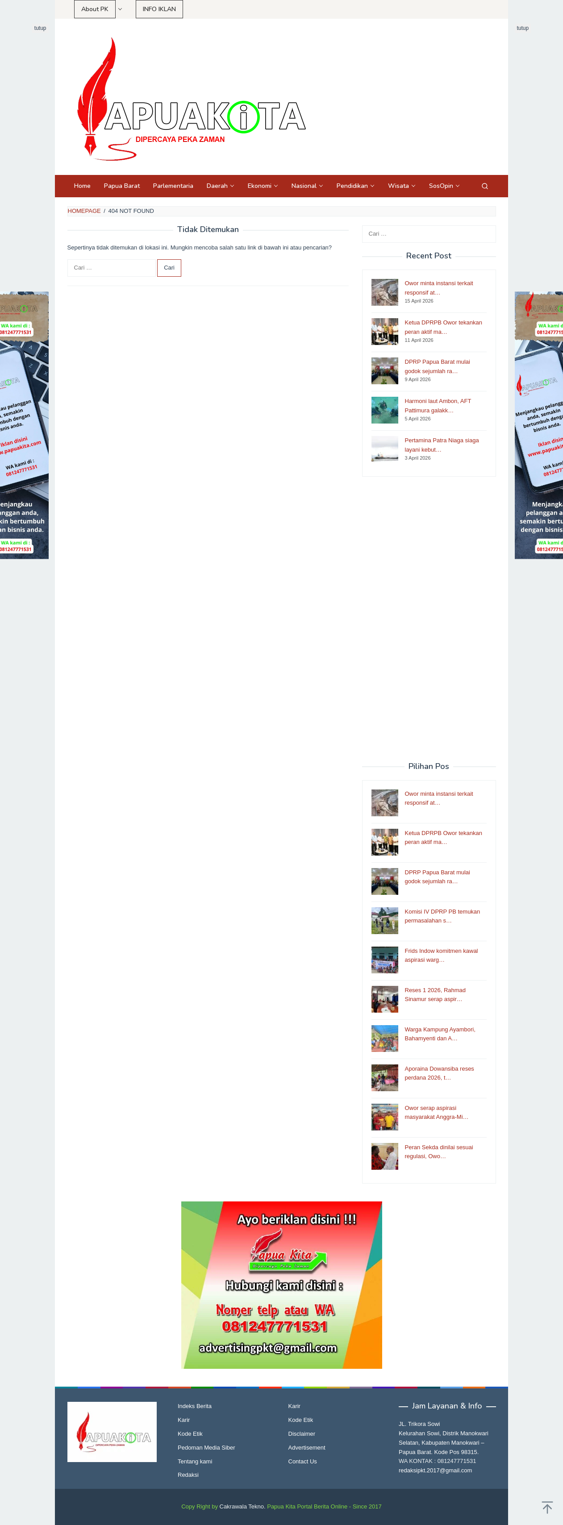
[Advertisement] (429, 619)
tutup (40, 28)
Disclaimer (302, 1433)
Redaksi (188, 1474)
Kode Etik (190, 1433)
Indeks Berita (195, 1406)
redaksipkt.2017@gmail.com (435, 1470)
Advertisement (306, 1447)
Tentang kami (195, 1461)
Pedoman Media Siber (206, 1447)
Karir (184, 1420)
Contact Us (302, 1461)
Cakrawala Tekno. (243, 1506)
